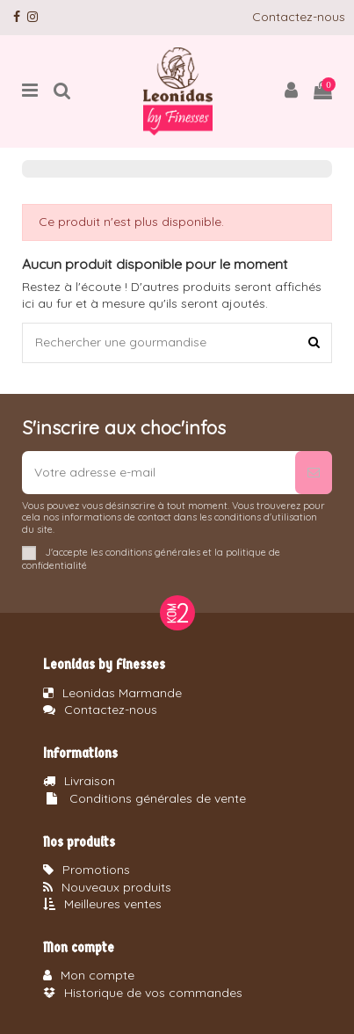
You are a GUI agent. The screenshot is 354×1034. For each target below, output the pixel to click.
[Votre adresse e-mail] (158, 472)
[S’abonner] (313, 472)
